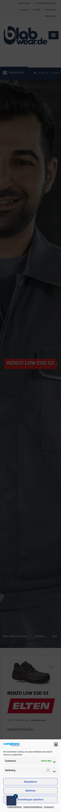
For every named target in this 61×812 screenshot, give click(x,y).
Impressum (49, 807)
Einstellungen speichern (30, 799)
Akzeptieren (30, 781)
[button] (56, 744)
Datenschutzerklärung (32, 807)
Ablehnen (30, 790)
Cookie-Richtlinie (14, 807)
